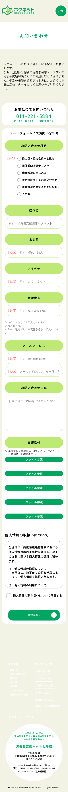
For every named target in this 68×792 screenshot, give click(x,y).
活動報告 (14, 686)
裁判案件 (14, 677)
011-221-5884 (26, 768)
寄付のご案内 (42, 692)
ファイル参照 (34, 459)
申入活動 (14, 682)
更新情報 (13, 664)
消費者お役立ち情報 (19, 694)
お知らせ (14, 669)
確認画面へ (34, 615)
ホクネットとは (44, 678)
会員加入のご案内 (45, 685)
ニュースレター (17, 690)
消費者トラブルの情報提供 (47, 706)
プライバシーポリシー (22, 716)
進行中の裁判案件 (18, 673)
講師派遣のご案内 (45, 699)
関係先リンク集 (44, 664)
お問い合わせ (42, 671)
